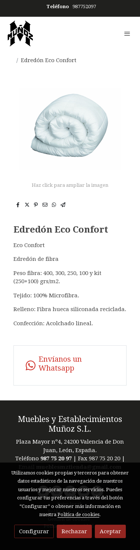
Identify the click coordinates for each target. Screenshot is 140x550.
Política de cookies (78, 514)
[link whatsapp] (70, 365)
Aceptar (110, 531)
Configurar (34, 531)
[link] (20, 33)
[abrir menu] (127, 33)
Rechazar (74, 531)
